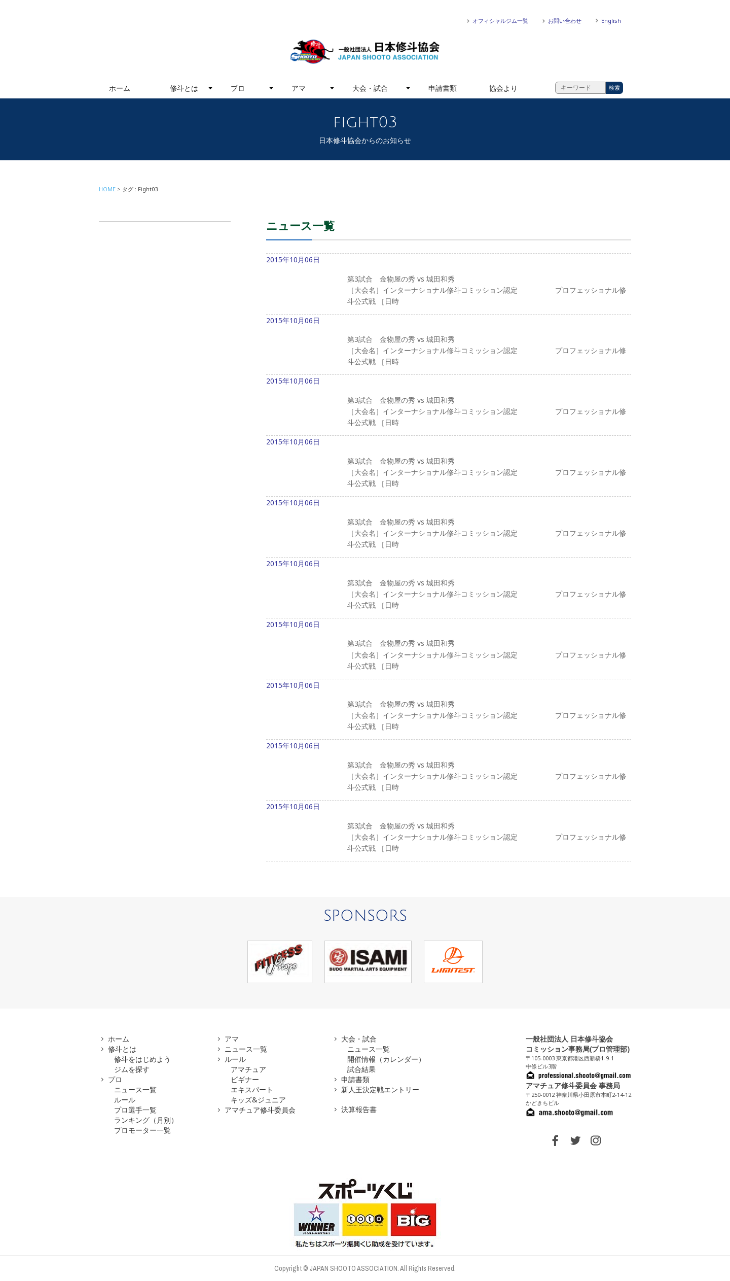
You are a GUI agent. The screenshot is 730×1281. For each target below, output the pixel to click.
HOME (107, 189)
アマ (298, 88)
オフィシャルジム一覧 (500, 20)
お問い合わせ (564, 20)
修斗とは (184, 88)
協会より (503, 88)
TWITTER (575, 1140)
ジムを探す (132, 1069)
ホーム (119, 88)
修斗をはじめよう (142, 1059)
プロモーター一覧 (142, 1130)
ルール (124, 1099)
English (611, 20)
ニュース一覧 (135, 1089)
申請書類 (442, 88)
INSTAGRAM (596, 1140)
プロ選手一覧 (135, 1110)
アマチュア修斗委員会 (260, 1110)
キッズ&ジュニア (258, 1099)
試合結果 (361, 1069)
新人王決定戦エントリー (380, 1089)
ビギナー (245, 1079)
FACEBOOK (555, 1140)
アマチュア (248, 1069)
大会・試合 (370, 88)
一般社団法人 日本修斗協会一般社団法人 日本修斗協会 (365, 52)
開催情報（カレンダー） (386, 1059)
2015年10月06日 (448, 285)
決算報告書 (359, 1109)
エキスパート (252, 1089)
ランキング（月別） (146, 1120)
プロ (238, 88)
